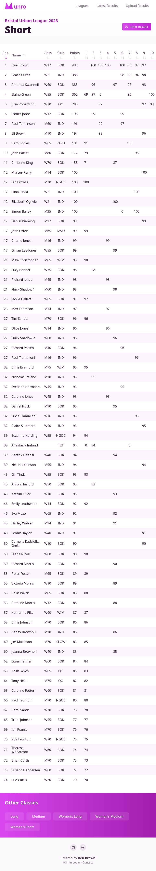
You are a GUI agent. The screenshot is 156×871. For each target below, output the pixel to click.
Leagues (82, 5)
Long (14, 816)
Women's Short (22, 827)
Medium (38, 816)
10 (152, 55)
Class (48, 55)
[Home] (15, 5)
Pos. (5, 55)
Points (75, 55)
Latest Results (107, 5)
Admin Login (72, 862)
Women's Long (70, 816)
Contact (88, 862)
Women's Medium (109, 816)
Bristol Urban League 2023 (31, 20)
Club (60, 55)
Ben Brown (86, 858)
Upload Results (137, 5)
